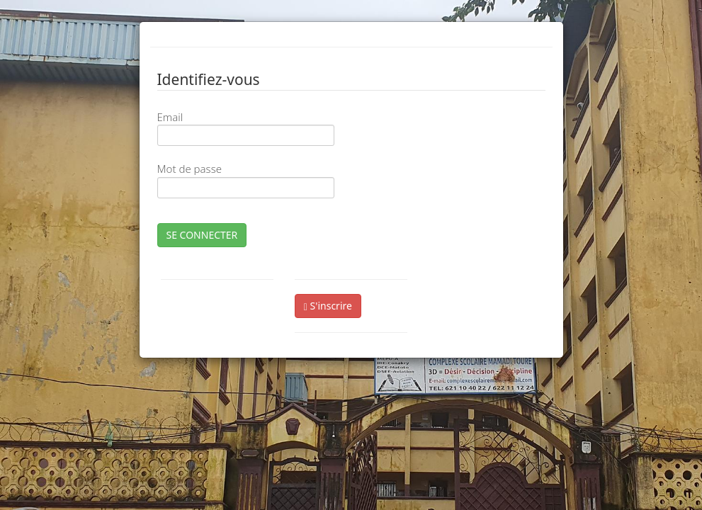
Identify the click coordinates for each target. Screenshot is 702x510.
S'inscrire (328, 305)
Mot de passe (189, 169)
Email (170, 117)
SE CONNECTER (202, 235)
